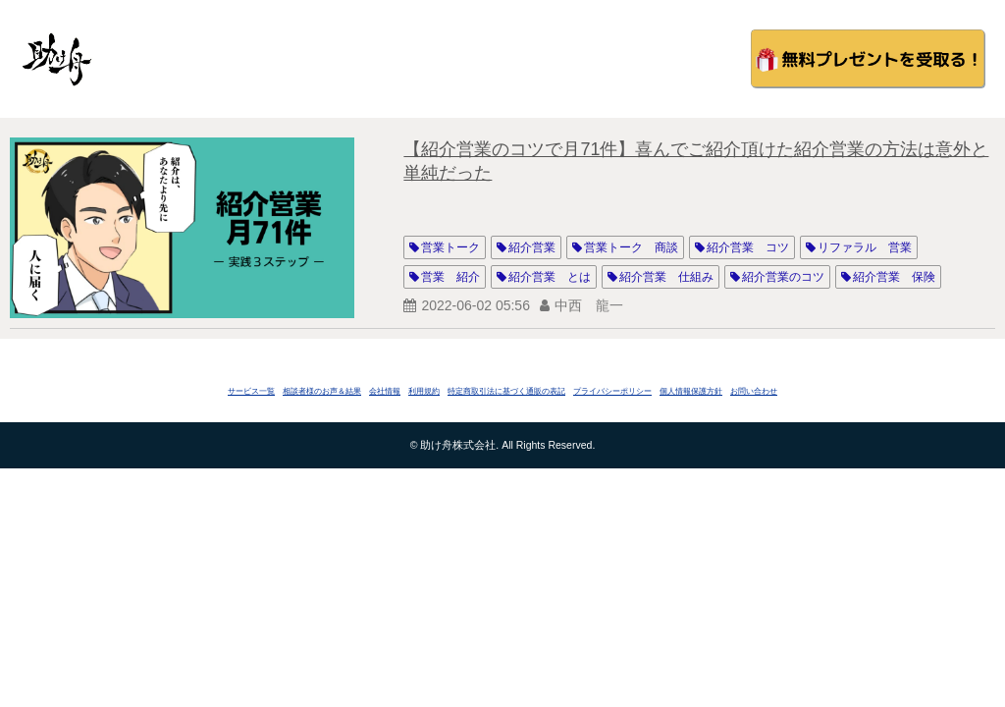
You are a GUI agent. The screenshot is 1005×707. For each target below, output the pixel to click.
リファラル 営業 (865, 247)
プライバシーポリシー (612, 391)
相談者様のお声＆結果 (322, 391)
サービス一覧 (251, 391)
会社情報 (384, 391)
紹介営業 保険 (894, 277)
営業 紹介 (450, 277)
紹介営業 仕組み (666, 277)
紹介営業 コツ (748, 247)
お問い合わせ (753, 391)
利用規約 (424, 391)
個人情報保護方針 (691, 391)
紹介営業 (531, 247)
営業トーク (450, 247)
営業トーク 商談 (631, 247)
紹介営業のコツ (783, 277)
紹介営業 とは (549, 277)
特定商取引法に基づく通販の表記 (506, 391)
